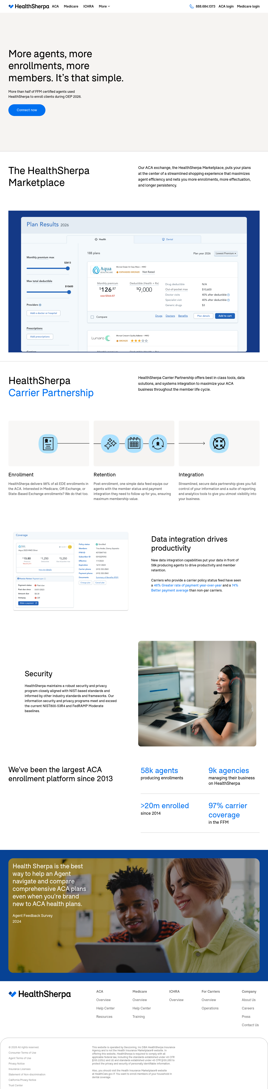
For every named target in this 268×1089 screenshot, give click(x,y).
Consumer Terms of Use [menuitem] (22, 1044)
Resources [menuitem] (104, 1008)
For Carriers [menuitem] (211, 983)
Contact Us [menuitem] (250, 1016)
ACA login (226, 6)
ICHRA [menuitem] (174, 983)
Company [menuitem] (249, 983)
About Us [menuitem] (249, 991)
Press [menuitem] (246, 1008)
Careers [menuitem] (248, 999)
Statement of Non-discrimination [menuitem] (27, 1066)
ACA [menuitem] (99, 983)
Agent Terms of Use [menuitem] (20, 1049)
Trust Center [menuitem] (16, 1076)
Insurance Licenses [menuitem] (20, 1060)
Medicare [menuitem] (140, 983)
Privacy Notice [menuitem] (17, 1055)
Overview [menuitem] (103, 991)
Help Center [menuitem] (105, 999)
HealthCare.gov (104, 1065)
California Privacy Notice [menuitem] (22, 1071)
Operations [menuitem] (210, 999)
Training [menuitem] (139, 1008)
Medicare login (248, 6)
